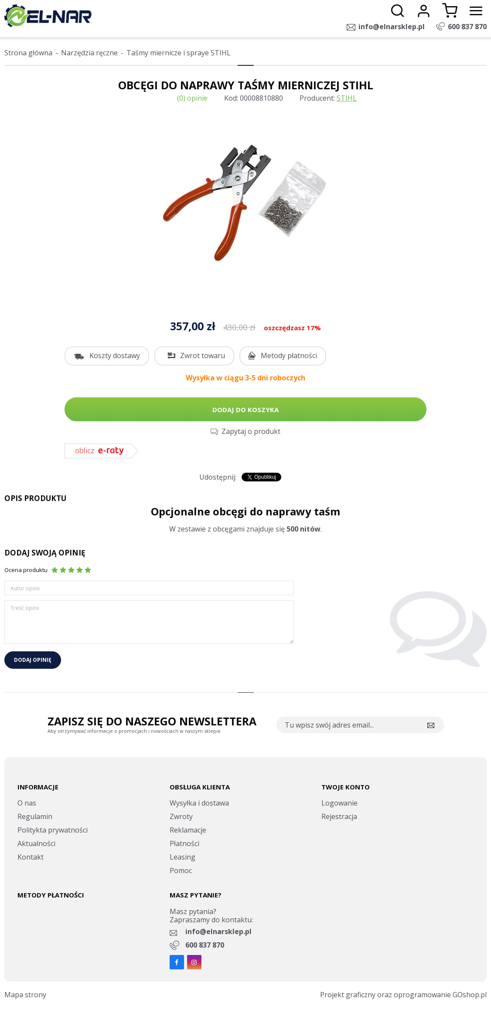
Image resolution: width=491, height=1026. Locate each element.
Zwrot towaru (202, 355)
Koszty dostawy (114, 355)
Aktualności (36, 843)
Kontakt (30, 857)
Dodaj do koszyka (245, 409)
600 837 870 (467, 26)
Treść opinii (24, 608)
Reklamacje (188, 830)
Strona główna (28, 53)
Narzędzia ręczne (89, 53)
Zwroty (181, 816)
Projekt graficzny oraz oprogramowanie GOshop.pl (403, 994)
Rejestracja (339, 816)
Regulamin (34, 816)
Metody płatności (289, 355)
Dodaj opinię (32, 660)
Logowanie (339, 803)
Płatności (184, 843)
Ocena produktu (26, 570)
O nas (26, 803)
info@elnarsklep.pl (391, 26)
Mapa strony (25, 994)
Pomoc (181, 870)
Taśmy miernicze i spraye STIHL (178, 53)
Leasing (182, 857)
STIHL (347, 98)
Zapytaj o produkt (251, 431)
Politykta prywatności (52, 830)
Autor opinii (25, 588)
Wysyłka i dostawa (199, 803)
